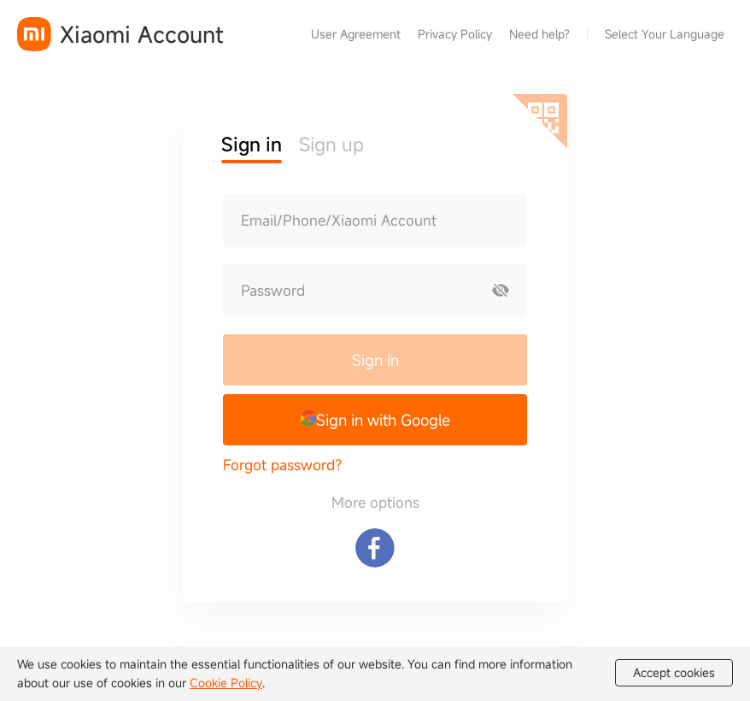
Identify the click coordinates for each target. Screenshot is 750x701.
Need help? (539, 34)
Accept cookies (674, 673)
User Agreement (356, 34)
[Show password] (500, 291)
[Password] (349, 290)
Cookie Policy (226, 682)
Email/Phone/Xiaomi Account (339, 220)
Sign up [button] (331, 144)
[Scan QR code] (540, 121)
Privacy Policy (455, 34)
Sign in (375, 360)
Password (273, 290)
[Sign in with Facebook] (375, 548)
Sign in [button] (251, 144)
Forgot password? (282, 464)
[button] (375, 419)
